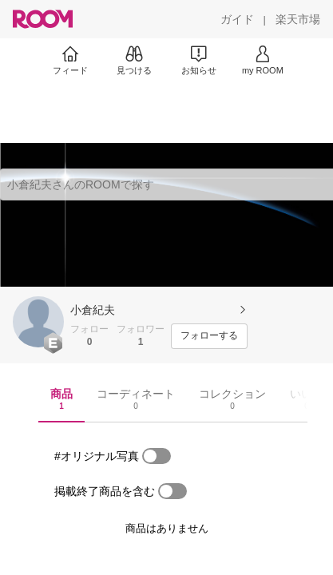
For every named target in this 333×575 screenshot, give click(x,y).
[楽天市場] (298, 19)
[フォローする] (209, 336)
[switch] (156, 456)
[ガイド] (237, 19)
